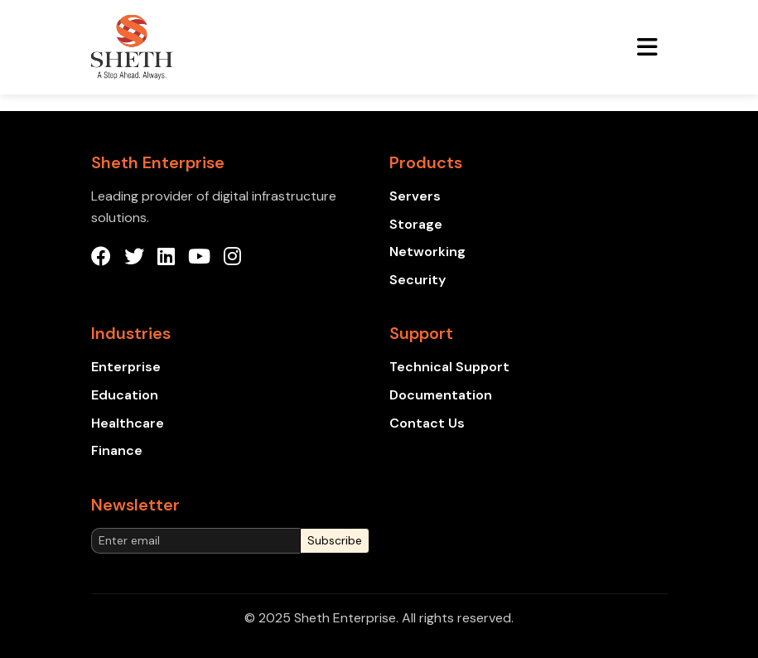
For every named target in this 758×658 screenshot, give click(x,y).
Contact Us (427, 423)
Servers (415, 196)
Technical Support (449, 366)
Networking (427, 251)
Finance (116, 450)
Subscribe (334, 540)
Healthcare (127, 423)
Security (417, 279)
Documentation (440, 395)
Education (124, 395)
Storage (415, 224)
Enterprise (126, 366)
